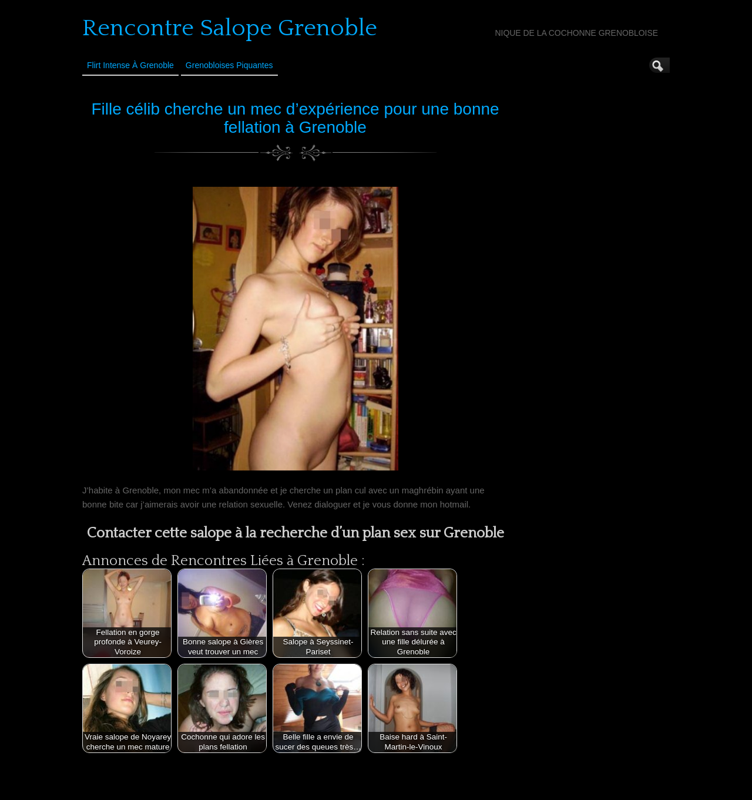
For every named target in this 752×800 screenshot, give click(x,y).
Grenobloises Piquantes (229, 65)
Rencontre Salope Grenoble (229, 28)
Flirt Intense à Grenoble (130, 65)
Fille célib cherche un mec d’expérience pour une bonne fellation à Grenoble (295, 118)
